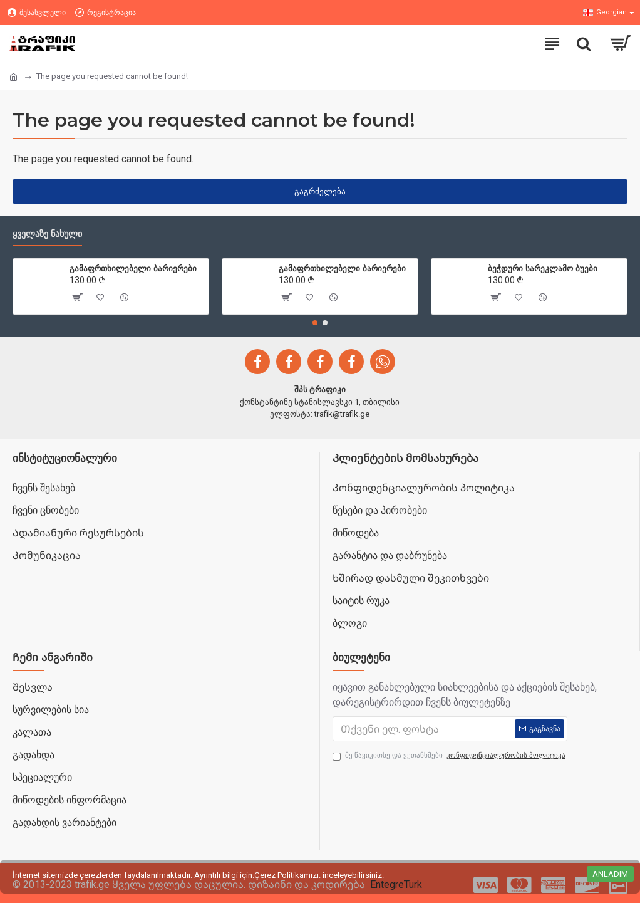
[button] (314, 322)
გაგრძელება (320, 191)
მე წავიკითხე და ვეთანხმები (450, 756)
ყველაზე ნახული (47, 234)
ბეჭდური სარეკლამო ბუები (542, 268)
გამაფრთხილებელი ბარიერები (133, 268)
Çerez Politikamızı (286, 875)
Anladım (610, 874)
